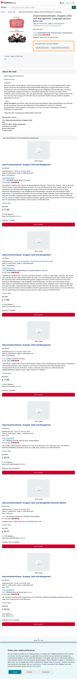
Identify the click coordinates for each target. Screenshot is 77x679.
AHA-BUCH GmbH (13, 178)
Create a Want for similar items (59, 47)
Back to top (38, 639)
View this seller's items (42, 47)
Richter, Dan (12, 11)
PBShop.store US (12, 590)
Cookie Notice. (25, 664)
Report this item (9, 79)
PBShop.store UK (12, 439)
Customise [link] (45, 672)
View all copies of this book (13, 56)
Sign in (68, 3)
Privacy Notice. (22, 666)
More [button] (7, 101)
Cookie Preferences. (43, 662)
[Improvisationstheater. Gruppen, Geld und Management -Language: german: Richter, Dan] (16, 15)
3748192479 (43, 23)
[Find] (74, 7)
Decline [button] (29, 672)
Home (3, 11)
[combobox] (41, 7)
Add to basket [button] (38, 222)
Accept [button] (15, 672)
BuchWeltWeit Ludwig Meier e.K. (17, 268)
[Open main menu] (4, 7)
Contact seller (6, 201)
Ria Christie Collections (14, 515)
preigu (9, 357)
